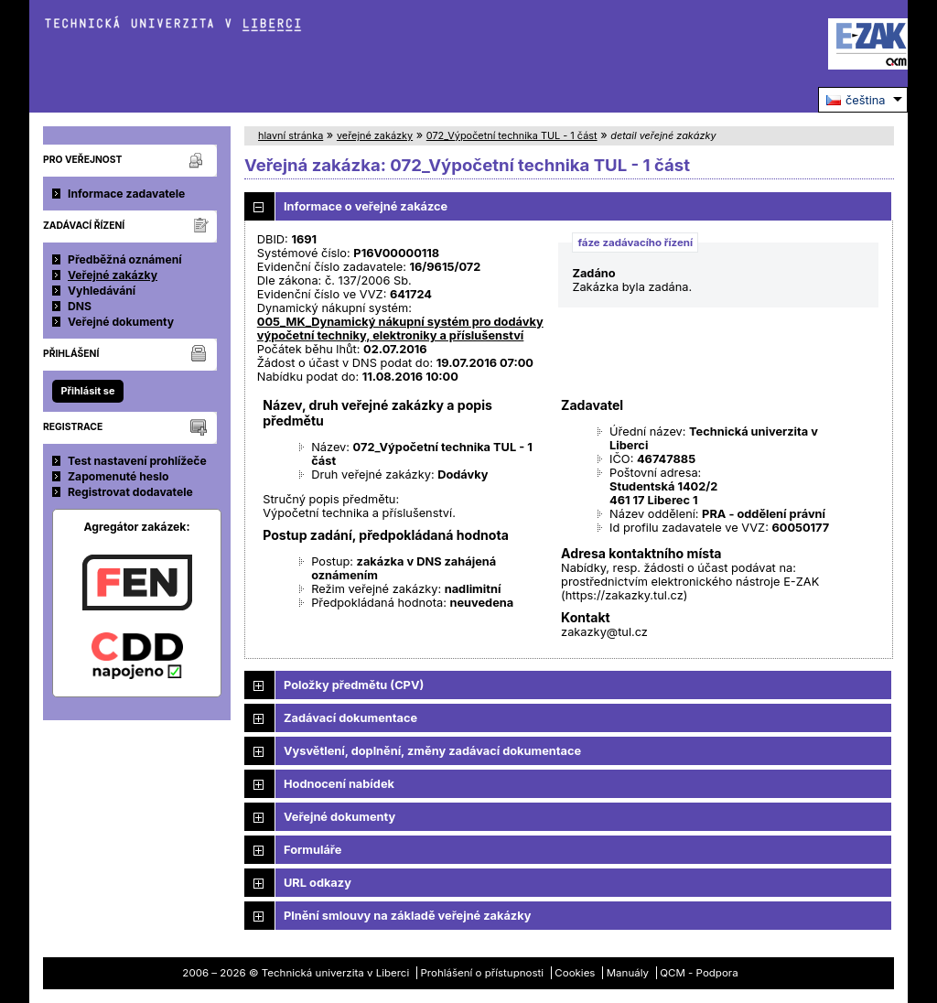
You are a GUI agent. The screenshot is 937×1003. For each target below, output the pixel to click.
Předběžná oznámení (125, 259)
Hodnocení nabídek (339, 784)
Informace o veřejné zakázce (365, 206)
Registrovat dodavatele (130, 492)
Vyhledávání (101, 290)
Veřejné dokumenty (121, 322)
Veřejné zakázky (112, 275)
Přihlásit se (87, 390)
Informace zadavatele (126, 193)
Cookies (575, 972)
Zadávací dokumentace (350, 718)
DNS (80, 306)
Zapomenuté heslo (118, 476)
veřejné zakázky (375, 135)
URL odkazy (317, 883)
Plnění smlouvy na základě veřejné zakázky (407, 915)
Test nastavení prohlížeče (137, 461)
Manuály (628, 972)
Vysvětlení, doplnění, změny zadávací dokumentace (432, 751)
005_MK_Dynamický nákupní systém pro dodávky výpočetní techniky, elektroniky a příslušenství (400, 328)
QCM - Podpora (699, 972)
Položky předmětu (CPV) (354, 685)
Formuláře (312, 850)
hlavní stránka (290, 135)
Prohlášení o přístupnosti (482, 972)
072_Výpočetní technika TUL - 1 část (512, 135)
